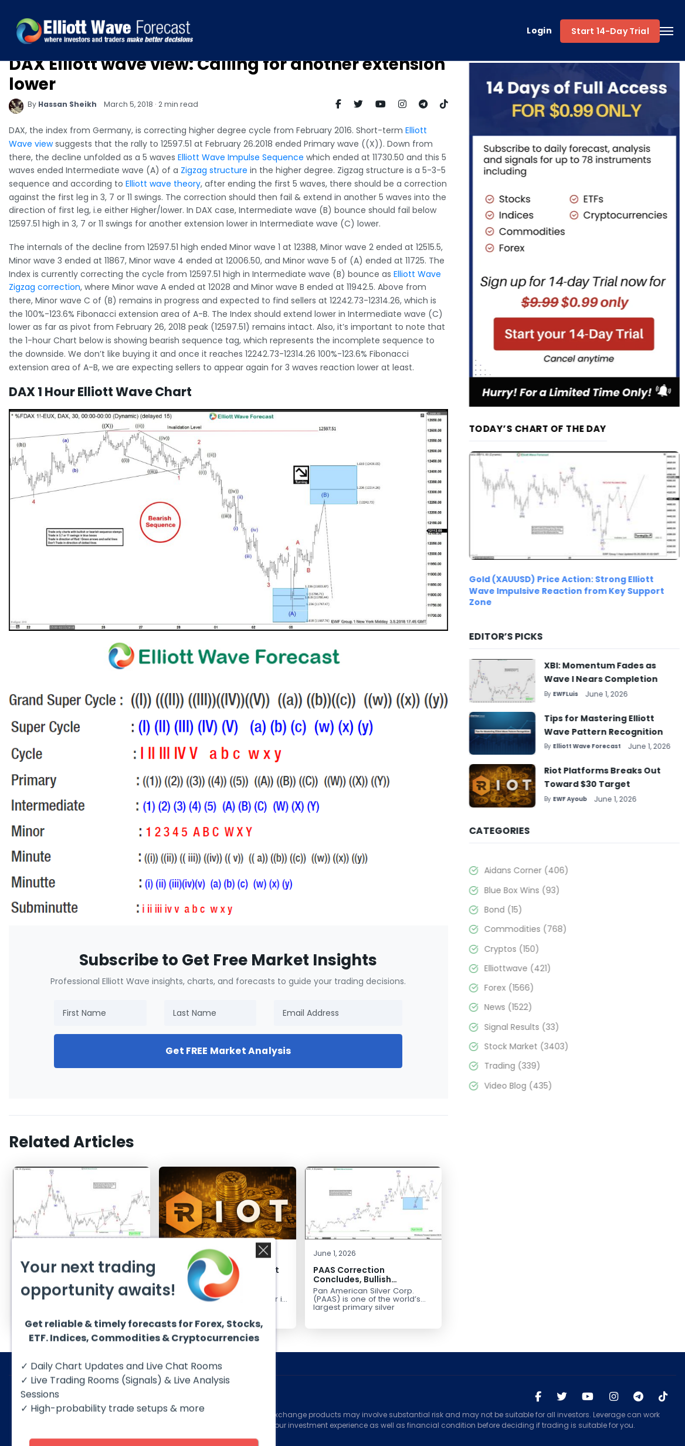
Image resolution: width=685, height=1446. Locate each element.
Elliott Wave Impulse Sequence (226, 157)
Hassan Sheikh (52, 104)
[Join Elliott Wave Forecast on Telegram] (638, 1396)
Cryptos (547, 949)
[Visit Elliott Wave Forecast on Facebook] (538, 1396)
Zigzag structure (199, 170)
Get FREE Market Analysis (213, 1051)
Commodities (561, 929)
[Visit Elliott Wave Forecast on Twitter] (562, 1396)
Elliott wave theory (148, 184)
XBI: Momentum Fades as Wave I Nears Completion (60, 1275)
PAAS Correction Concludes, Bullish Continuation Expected (348, 1279)
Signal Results (557, 1027)
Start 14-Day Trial (610, 31)
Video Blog (554, 1086)
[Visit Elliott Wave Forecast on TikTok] (663, 1396)
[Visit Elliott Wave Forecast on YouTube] (588, 1396)
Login (539, 30)
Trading (548, 1066)
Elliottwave (553, 968)
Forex (545, 988)
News (544, 1007)
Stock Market (562, 1046)
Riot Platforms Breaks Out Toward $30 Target (208, 1275)
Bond (539, 909)
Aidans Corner (562, 870)
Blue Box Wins (558, 890)
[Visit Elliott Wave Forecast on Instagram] (613, 1396)
